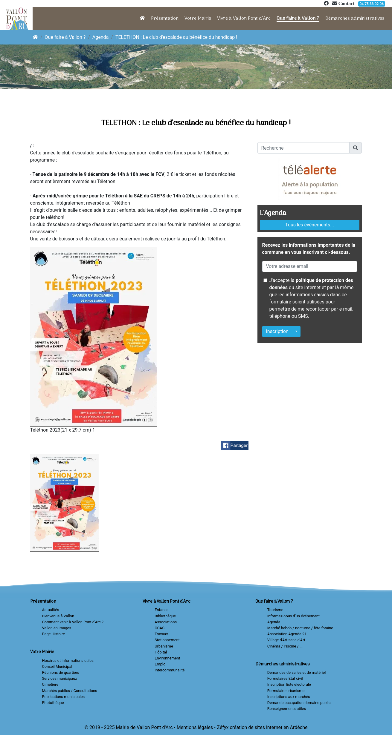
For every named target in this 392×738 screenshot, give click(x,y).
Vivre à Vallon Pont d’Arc (244, 18)
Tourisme (275, 609)
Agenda (100, 37)
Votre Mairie (197, 18)
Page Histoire (53, 634)
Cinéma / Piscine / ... (285, 646)
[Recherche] (303, 148)
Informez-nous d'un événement (293, 616)
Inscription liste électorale (289, 684)
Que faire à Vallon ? (298, 18)
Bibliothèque (165, 616)
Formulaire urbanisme (286, 690)
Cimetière (50, 684)
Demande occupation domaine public (299, 702)
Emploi (160, 664)
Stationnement (167, 640)
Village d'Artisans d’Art (286, 640)
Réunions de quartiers (60, 672)
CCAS (159, 628)
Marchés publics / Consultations (69, 690)
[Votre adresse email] (309, 266)
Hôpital (161, 652)
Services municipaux (59, 678)
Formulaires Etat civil (285, 678)
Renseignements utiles (286, 708)
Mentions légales (195, 727)
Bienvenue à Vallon (58, 616)
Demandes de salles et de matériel (296, 672)
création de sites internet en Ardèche (268, 727)
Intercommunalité (169, 670)
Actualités (50, 609)
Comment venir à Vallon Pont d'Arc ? (73, 622)
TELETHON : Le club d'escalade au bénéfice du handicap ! (176, 37)
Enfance (161, 609)
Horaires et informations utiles (68, 660)
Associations (166, 622)
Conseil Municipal (57, 666)
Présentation (165, 18)
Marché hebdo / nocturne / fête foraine (300, 628)
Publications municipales (63, 696)
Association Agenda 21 (287, 634)
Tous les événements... (309, 225)
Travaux (161, 634)
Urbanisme (164, 646)
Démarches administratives (355, 18)
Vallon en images (56, 628)
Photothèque (53, 702)
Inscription (277, 331)
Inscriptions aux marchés (288, 696)
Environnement (167, 658)
